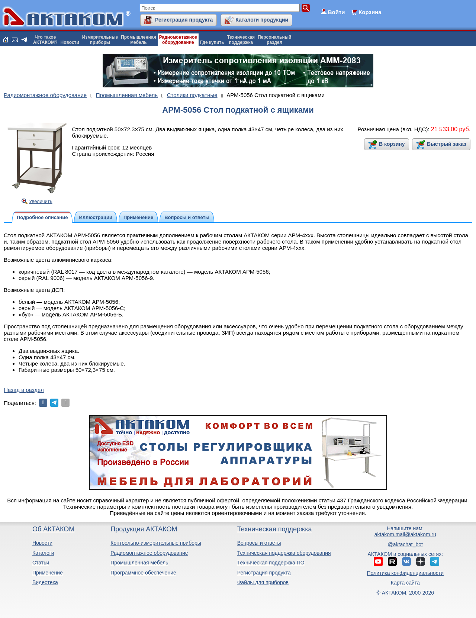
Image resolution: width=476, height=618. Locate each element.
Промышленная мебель (139, 563)
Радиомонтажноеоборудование (178, 40)
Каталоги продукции (261, 20)
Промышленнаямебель (138, 40)
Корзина (369, 12)
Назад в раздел (24, 390)
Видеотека (45, 582)
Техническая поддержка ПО (271, 563)
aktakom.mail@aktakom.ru (405, 534)
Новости (70, 42)
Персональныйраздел (274, 40)
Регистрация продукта (184, 20)
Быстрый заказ (446, 144)
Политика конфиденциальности (405, 573)
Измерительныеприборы (100, 40)
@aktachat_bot (405, 544)
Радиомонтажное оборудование (149, 553)
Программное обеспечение (143, 573)
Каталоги (43, 553)
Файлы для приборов (263, 582)
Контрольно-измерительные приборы (155, 543)
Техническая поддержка (274, 529)
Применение (47, 573)
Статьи (40, 563)
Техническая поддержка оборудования (284, 553)
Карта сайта (405, 583)
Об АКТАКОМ (53, 529)
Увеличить (40, 201)
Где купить (212, 42)
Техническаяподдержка (241, 40)
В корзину (392, 144)
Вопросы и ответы (259, 543)
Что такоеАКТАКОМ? (45, 40)
